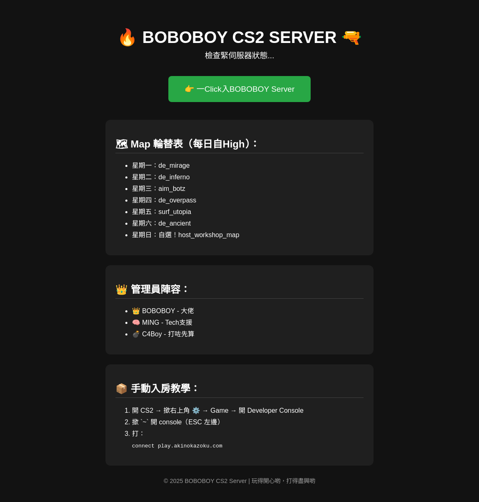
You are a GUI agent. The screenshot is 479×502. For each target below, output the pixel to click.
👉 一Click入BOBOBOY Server (239, 89)
